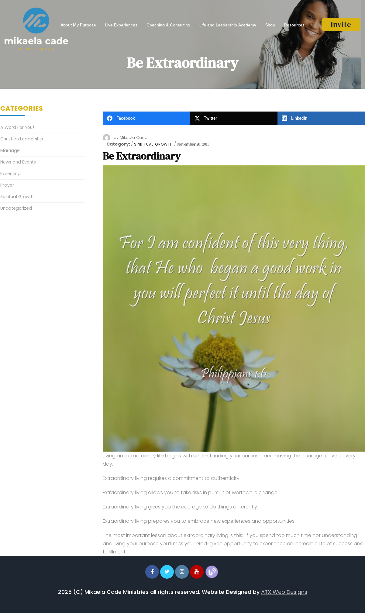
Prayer (7, 185)
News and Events (18, 162)
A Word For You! (17, 127)
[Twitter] (234, 118)
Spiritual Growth (153, 144)
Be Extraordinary (142, 156)
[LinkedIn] (321, 118)
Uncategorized (16, 208)
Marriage (10, 150)
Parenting (10, 173)
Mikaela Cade (133, 137)
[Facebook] (146, 118)
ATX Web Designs (284, 592)
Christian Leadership (21, 139)
